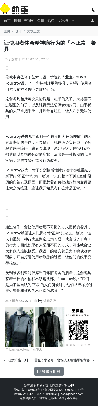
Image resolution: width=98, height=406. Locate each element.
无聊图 (29, 20)
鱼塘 (40, 20)
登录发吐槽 (49, 371)
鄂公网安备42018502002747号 (64, 390)
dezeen (25, 300)
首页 (7, 20)
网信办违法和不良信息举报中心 (58, 398)
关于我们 (29, 386)
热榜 (50, 20)
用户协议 (42, 386)
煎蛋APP (69, 386)
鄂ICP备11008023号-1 (28, 390)
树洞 (17, 20)
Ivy (7, 59)
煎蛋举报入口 (28, 398)
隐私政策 (56, 386)
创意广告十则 (16, 360)
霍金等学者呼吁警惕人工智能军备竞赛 (64, 360)
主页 (7, 31)
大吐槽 (62, 20)
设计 (18, 31)
